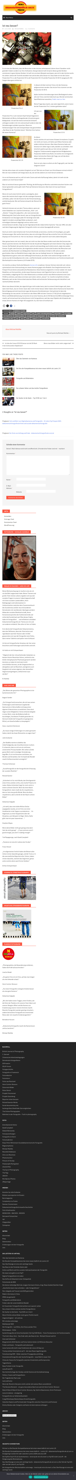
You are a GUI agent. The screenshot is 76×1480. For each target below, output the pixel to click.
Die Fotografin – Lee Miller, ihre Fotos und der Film (19, 1327)
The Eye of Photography (10, 1170)
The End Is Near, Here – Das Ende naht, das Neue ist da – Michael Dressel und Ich (29, 1336)
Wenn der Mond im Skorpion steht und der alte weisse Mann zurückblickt (26, 1384)
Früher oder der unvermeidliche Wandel (15, 1303)
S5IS (17, 318)
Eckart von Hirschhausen (44, 313)
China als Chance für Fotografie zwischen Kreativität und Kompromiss (26, 1360)
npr (3, 1219)
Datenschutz (6, 1242)
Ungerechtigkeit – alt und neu (12, 1318)
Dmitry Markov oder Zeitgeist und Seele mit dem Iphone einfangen (24, 1405)
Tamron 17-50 (36, 318)
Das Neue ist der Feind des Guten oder (15, 1267)
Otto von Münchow (8, 1155)
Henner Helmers (19, 316)
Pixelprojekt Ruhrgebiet (10, 1164)
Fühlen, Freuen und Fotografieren (13, 1375)
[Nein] (74, 1476)
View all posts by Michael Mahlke (58, 333)
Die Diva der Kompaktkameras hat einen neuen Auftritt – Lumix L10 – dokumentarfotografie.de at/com (37, 1451)
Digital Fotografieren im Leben (12, 1276)
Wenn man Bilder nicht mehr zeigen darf (57, 343)
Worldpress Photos (8, 1179)
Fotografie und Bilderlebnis (25, 378)
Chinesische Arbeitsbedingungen (13, 1057)
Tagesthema (6, 1363)
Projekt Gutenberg (8, 1096)
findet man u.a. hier (58, 99)
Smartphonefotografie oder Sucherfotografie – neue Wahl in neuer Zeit (26, 1357)
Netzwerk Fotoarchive (9, 1216)
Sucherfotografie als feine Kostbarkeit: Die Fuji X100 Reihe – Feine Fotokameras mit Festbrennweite (36, 1333)
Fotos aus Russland (8, 1081)
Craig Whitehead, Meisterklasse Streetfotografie (18, 1399)
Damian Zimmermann (9, 1204)
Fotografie (67, 313)
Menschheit (41, 316)
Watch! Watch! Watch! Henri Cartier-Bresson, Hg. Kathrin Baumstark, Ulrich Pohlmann (31, 1390)
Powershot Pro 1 (8, 318)
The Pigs (5, 1173)
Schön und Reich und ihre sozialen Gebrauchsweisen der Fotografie (24, 1270)
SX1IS (22, 318)
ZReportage (6, 1182)
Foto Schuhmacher (8, 1210)
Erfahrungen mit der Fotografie (13, 1245)
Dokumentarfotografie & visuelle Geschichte (17, 1207)
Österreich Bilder (8, 1087)
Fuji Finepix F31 (7, 316)
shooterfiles (6, 1167)
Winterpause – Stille (9, 1330)
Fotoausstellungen (8, 1134)
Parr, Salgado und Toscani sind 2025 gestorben (18, 1291)
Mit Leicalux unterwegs (10, 1321)
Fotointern (6, 1078)
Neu (49, 316)
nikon (54, 316)
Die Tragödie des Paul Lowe (11, 1378)
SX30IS (28, 318)
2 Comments (31, 29)
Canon (19, 313)
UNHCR (4, 1176)
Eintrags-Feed (9, 519)
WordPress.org (9, 525)
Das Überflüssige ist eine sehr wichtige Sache (17, 1264)
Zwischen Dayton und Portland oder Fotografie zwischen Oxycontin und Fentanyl (29, 1402)
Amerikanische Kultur (9, 1125)
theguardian (6, 1222)
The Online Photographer (11, 1111)
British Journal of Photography (13, 1051)
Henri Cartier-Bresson (9, 1084)
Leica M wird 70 (7, 1369)
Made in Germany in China (11, 1294)
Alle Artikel (6, 1236)
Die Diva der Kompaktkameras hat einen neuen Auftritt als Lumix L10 (38, 368)
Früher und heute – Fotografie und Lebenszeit (17, 1345)
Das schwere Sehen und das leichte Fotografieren (32, 388)
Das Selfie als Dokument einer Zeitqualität (16, 1279)
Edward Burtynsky (8, 1131)
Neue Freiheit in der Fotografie (12, 1366)
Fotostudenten (7, 1140)
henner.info (34, 265)
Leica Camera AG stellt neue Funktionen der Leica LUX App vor (23, 1348)
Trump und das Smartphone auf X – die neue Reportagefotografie (24, 1351)
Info (3, 1248)
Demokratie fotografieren (11, 1060)
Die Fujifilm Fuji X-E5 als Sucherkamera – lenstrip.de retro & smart (24, 1457)
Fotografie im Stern (9, 1137)
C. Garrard (5, 1054)
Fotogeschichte (7, 1069)
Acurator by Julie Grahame (11, 1192)
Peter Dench (6, 1090)
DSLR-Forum (6, 1066)
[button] (4, 306)
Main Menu (9, 18)
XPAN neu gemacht (8, 1297)
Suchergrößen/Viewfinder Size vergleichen (16, 1108)
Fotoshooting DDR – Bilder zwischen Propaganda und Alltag (22, 1354)
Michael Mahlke (19, 29)
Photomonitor (7, 1158)
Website (19, 492)
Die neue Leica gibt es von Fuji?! (12, 1273)
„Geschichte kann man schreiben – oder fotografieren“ (20, 1288)
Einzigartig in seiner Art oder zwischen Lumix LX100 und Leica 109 (24, 1454)
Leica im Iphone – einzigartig (12, 1393)
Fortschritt (58, 313)
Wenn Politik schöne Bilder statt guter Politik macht (20, 1315)
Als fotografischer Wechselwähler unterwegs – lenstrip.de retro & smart (26, 1467)
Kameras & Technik (19, 311)
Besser (12, 313)
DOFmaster (6, 1063)
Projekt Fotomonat (9, 1093)
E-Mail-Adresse (9, 487)
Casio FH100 (26, 313)
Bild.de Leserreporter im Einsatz (13, 1195)
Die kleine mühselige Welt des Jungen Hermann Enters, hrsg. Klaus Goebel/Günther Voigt (32, 1285)
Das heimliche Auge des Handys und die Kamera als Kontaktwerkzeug (25, 1372)
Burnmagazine (7, 1198)
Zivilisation (45, 318)
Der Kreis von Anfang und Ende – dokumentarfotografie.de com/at (31, 433)
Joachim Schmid (31, 316)
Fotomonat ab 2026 (9, 1282)
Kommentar (11, 453)
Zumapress (6, 1225)
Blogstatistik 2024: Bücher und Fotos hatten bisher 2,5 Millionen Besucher (27, 1342)
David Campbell (7, 1128)
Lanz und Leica (7, 1381)
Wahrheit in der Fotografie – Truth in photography (19, 1114)
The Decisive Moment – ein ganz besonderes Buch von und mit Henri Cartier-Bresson (30, 1387)
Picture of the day (8, 1161)
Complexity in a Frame (10, 1201)
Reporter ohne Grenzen (10, 1099)
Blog (4, 1239)
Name (8, 480)
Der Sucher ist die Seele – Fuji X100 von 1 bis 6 (31, 398)
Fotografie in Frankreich (10, 1072)
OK (30, 1477)
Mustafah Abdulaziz (9, 1152)
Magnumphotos (7, 1146)
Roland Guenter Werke (10, 1102)
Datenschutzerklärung (40, 1477)
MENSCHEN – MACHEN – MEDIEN (13, 1213)
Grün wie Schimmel (8, 1339)
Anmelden (7, 516)
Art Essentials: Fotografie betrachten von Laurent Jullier (21, 1306)
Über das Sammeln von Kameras (26, 359)
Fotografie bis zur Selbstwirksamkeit (15, 1396)
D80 (33, 313)
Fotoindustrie (7, 1075)
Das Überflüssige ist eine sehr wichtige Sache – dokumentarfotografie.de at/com (29, 1462)
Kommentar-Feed (10, 522)
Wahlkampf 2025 (8, 1324)
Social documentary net (10, 1105)
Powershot (61, 316)
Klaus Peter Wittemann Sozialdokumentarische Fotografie (22, 1143)
